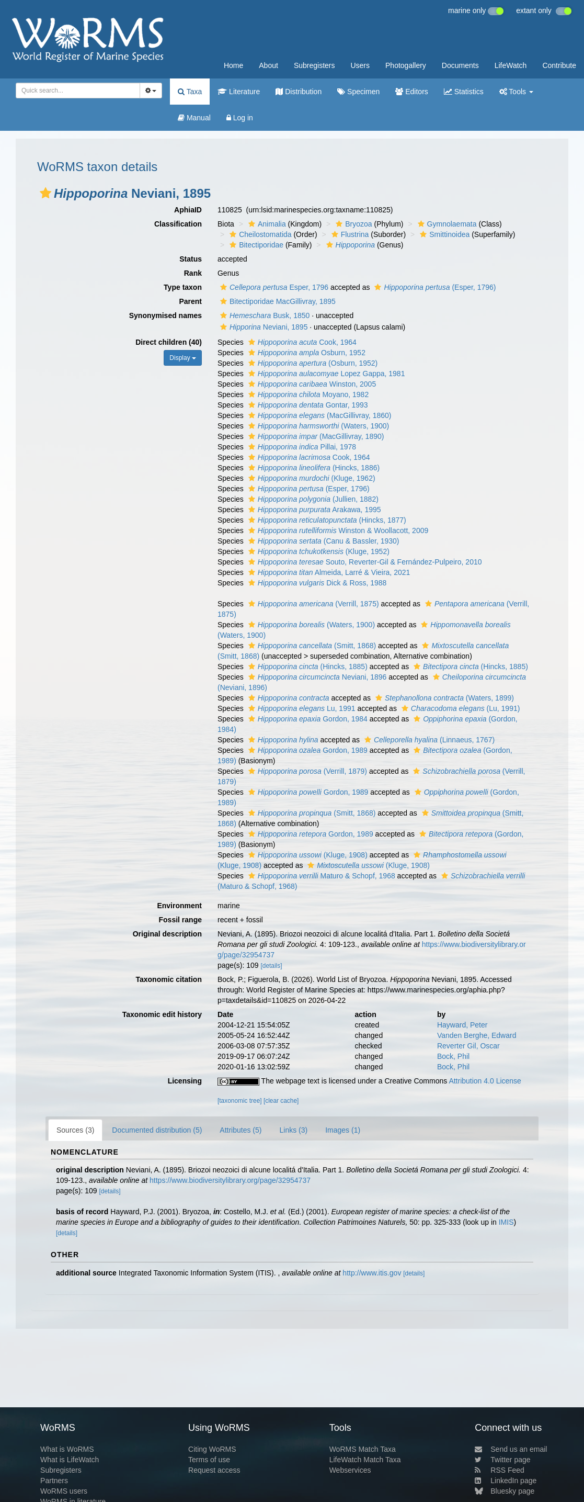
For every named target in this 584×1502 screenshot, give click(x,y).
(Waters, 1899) (443, 698)
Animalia (266, 224)
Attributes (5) (240, 1130)
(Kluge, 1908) (307, 855)
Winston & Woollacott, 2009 (337, 530)
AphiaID (188, 210)
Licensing (185, 1081)
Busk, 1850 (263, 315)
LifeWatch (511, 65)
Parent (190, 301)
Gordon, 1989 (307, 750)
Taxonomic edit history (162, 1014)
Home (233, 65)
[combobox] (78, 90)
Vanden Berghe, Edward (477, 1035)
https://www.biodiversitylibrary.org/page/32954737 (230, 1180)
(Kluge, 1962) (310, 478)
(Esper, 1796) (434, 287)
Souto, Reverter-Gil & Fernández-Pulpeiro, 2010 (364, 562)
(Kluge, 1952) (318, 551)
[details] (271, 965)
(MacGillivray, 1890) (315, 436)
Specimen (358, 91)
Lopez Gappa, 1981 (325, 373)
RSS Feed (499, 1470)
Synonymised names (165, 315)
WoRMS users (63, 1491)
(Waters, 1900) (318, 426)
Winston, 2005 (311, 384)
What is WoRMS (67, 1449)
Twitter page (502, 1459)
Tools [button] (516, 91)
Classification (178, 224)
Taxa (190, 91)
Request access (214, 1470)
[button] (45, 193)
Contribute (559, 65)
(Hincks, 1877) (326, 520)
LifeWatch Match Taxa (365, 1459)
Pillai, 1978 (301, 447)
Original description (167, 934)
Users (360, 65)
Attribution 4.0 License (485, 1081)
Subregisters (314, 65)
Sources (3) (75, 1130)
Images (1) (342, 1130)
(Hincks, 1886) (313, 468)
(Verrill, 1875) (312, 604)
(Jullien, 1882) (312, 499)
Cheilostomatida (259, 234)
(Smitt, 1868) (311, 645)
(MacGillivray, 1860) (319, 415)
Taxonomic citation (168, 979)
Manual (194, 118)
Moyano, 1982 (307, 394)
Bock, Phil (453, 1056)
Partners (54, 1480)
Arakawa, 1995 (313, 509)
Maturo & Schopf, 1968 (320, 876)
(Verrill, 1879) (306, 771)
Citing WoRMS (212, 1449)
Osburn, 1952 (305, 352)
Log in (239, 118)
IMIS (506, 1222)
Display (182, 358)
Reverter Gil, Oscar (468, 1046)
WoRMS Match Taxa (362, 1449)
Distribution (299, 91)
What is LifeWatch (69, 1459)
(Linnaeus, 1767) (428, 740)
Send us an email (511, 1449)
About (268, 65)
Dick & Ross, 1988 (316, 583)
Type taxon (183, 287)
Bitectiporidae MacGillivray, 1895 (276, 301)
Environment (179, 905)
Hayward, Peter (462, 1025)
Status (190, 259)
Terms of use (209, 1459)
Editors (411, 91)
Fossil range (180, 920)
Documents (460, 65)
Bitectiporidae (255, 245)
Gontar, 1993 (307, 405)
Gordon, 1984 (307, 719)
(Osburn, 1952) (312, 363)
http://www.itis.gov (371, 1273)
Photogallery (405, 65)
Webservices (350, 1470)
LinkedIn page (505, 1480)
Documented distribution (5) (157, 1130)
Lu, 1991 (301, 708)
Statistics (464, 91)
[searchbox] (74, 90)
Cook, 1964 (301, 342)
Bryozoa (352, 224)
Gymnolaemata (446, 224)
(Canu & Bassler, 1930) (322, 541)
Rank (193, 273)
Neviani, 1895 (262, 327)
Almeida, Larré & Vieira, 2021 (328, 572)
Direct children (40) (168, 342)
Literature (238, 91)
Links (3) (293, 1130)
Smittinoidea (443, 234)
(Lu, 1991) (459, 708)
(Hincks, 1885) (307, 666)
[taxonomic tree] (239, 1100)
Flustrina (349, 234)
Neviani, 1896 (316, 677)
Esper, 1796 (272, 287)
